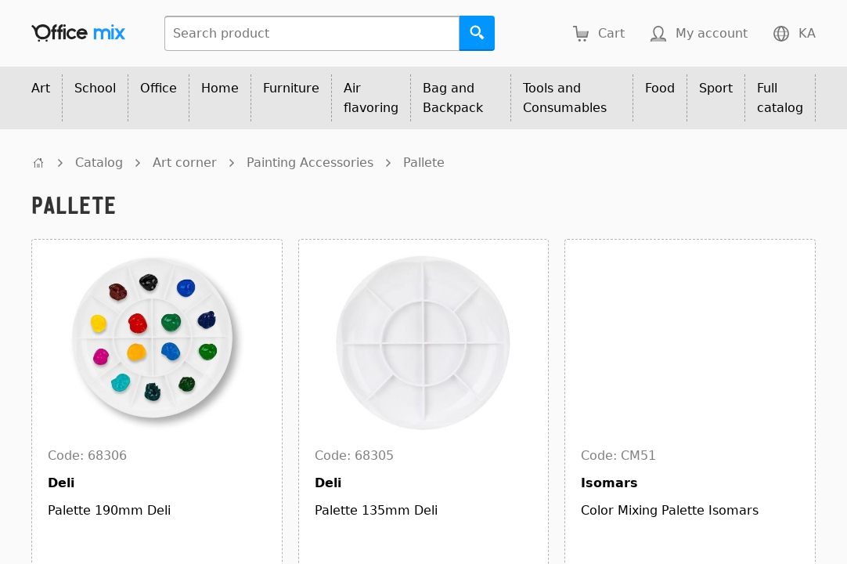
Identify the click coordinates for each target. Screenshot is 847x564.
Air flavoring (371, 98)
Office (158, 88)
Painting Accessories (310, 162)
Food (660, 88)
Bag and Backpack (453, 98)
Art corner (185, 162)
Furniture (291, 88)
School (95, 88)
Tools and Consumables (565, 98)
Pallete (424, 162)
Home (220, 88)
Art (40, 88)
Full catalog (780, 98)
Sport (716, 88)
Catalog (99, 162)
